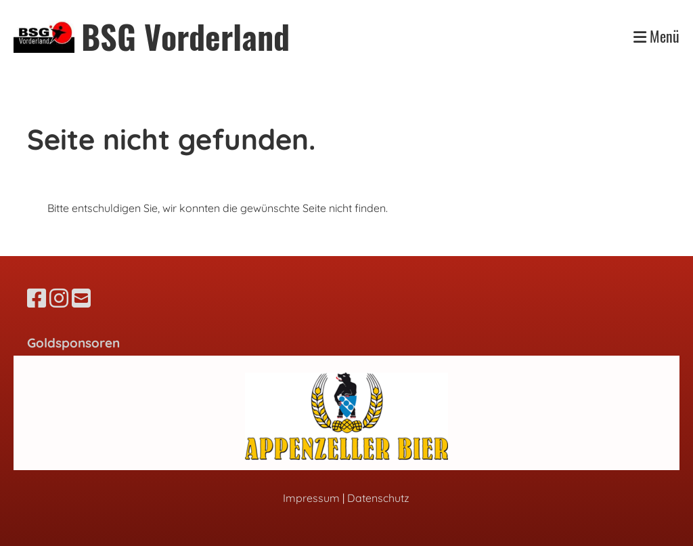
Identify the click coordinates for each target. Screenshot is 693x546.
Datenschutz (378, 498)
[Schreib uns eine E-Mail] (81, 298)
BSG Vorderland (185, 36)
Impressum (311, 498)
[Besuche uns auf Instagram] (58, 298)
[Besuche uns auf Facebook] (36, 298)
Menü (656, 36)
